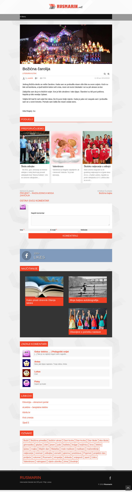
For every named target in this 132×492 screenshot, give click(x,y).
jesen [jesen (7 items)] (52, 447)
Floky (37, 383)
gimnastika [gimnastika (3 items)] (29, 447)
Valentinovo (58, 166)
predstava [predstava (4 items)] (76, 455)
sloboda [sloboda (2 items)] (68, 459)
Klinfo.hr (26, 414)
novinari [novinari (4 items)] (39, 455)
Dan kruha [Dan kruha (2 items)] (81, 442)
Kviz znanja (28, 419)
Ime (21, 232)
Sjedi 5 (26, 425)
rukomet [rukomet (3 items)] (37, 459)
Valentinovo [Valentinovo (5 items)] (29, 463)
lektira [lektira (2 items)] (99, 447)
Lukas (37, 373)
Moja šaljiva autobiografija (84, 302)
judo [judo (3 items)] (59, 447)
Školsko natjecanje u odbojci (97, 166)
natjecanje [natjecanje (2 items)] (28, 455)
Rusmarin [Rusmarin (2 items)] (47, 459)
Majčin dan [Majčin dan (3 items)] (44, 451)
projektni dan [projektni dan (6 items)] (99, 455)
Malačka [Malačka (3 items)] (55, 451)
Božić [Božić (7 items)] (26, 442)
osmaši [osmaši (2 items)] (57, 455)
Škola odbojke (28, 166)
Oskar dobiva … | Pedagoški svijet (51, 354)
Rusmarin (30, 480)
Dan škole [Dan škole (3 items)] (92, 442)
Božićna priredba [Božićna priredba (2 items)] (39, 442)
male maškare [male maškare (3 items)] (67, 451)
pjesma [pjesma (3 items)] (66, 455)
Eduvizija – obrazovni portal (35, 404)
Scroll (128, 488)
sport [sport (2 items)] (87, 459)
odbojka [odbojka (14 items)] (48, 455)
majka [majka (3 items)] (34, 451)
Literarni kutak (29, 73)
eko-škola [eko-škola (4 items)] (103, 442)
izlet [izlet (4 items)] (46, 447)
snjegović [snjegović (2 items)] (78, 459)
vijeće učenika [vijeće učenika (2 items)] (55, 463)
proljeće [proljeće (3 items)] (27, 459)
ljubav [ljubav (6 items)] (26, 451)
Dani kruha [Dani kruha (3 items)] (69, 442)
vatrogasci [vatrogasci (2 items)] (41, 463)
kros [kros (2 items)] (92, 447)
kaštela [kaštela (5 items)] (66, 447)
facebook (110, 480)
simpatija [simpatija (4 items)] (58, 459)
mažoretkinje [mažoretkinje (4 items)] (93, 451)
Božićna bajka (105, 193)
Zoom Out (105, 74)
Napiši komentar (37, 213)
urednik (30, 78)
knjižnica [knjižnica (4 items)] (84, 447)
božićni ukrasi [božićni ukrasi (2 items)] (55, 442)
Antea (37, 364)
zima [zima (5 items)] (66, 463)
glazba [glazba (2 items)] (39, 447)
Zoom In (108, 74)
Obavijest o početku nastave (85, 333)
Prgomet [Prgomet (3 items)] (87, 455)
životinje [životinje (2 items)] (74, 463)
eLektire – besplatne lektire (35, 409)
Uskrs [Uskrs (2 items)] (94, 459)
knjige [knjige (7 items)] (74, 447)
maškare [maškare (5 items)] (81, 451)
